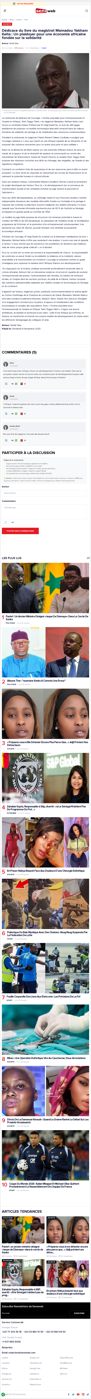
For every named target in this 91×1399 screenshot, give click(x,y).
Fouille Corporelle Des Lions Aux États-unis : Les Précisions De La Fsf (43, 996)
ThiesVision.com (36, 1363)
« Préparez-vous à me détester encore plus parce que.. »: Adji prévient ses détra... (67, 1249)
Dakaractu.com (35, 1385)
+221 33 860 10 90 (33, 1332)
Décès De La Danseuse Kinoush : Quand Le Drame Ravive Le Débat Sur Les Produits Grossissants (47, 1121)
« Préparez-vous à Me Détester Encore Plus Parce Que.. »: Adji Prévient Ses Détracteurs (47, 744)
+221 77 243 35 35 (12, 1332)
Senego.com (34, 1358)
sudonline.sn (34, 1374)
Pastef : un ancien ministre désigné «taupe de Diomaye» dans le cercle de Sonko (22, 1249)
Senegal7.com (35, 1368)
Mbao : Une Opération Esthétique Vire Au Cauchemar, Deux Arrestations (46, 1058)
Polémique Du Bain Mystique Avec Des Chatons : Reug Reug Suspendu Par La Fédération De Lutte (47, 934)
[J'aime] (14, 384)
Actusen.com (7, 1379)
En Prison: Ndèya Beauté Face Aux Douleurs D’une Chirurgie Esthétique (46, 871)
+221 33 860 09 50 (55, 1332)
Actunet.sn (6, 1385)
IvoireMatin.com (66, 1363)
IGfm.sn (5, 1368)
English (44, 48)
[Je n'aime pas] (23, 384)
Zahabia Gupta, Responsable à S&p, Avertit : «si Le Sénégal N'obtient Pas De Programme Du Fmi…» (46, 808)
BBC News (64, 1368)
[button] (6, 383)
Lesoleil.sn (6, 1363)
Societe (19, 20)
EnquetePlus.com (66, 1358)
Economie (11, 813)
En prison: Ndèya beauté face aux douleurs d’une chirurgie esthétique (65, 1292)
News (12, 20)
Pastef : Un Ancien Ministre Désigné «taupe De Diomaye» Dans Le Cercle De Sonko (47, 618)
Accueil (4, 20)
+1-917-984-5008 (11, 1342)
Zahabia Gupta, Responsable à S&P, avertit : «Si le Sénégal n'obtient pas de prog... (23, 1292)
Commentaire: (44, 512)
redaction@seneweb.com (21, 1353)
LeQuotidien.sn (35, 1379)
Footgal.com (6, 1374)
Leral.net (5, 1358)
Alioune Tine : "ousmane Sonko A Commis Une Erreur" (36, 680)
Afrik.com (63, 1374)
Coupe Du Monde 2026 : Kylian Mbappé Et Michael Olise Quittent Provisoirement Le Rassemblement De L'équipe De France (44, 1185)
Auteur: (44, 491)
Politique (10, 623)
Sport (10, 939)
